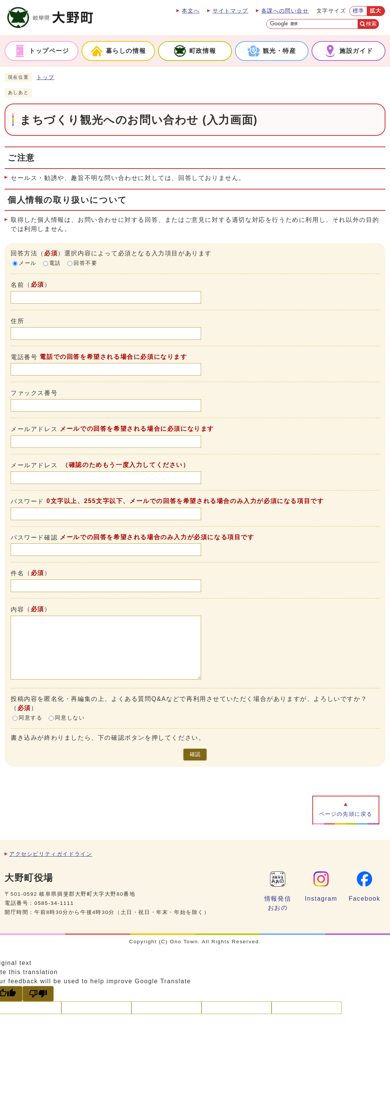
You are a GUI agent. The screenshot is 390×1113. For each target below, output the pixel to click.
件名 (17, 573)
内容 (17, 609)
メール (28, 263)
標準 (358, 11)
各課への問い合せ (285, 11)
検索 (371, 24)
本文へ (191, 11)
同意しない (70, 718)
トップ (45, 77)
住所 (17, 321)
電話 (55, 263)
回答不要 (85, 263)
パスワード (27, 501)
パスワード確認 (34, 537)
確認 (195, 754)
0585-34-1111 (54, 903)
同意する (30, 718)
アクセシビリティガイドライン (50, 854)
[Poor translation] (38, 994)
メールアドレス (34, 429)
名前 (17, 285)
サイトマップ (230, 11)
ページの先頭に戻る (345, 814)
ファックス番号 (34, 393)
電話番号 (24, 356)
